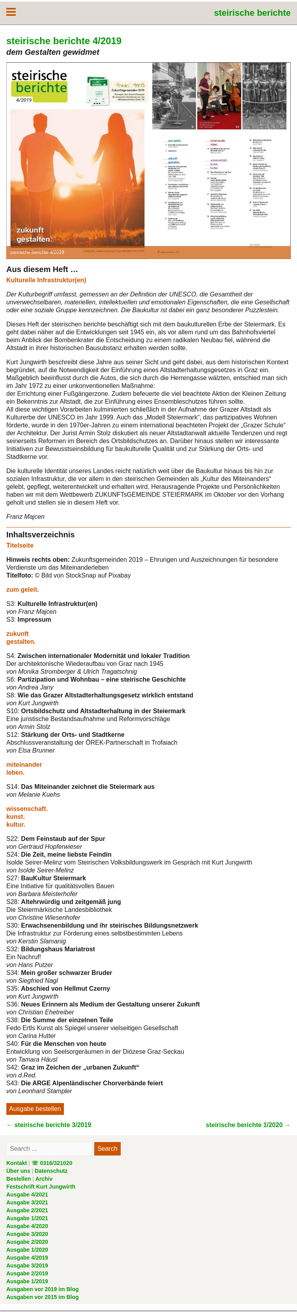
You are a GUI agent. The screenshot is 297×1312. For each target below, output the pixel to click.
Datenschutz (51, 1171)
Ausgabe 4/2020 (27, 1226)
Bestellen (18, 1179)
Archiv (44, 1179)
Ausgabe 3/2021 (27, 1202)
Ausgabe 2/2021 (27, 1210)
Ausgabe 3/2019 (27, 1265)
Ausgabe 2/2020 (27, 1242)
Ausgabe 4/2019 (27, 1257)
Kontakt (16, 1163)
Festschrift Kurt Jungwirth (40, 1186)
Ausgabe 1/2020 (27, 1250)
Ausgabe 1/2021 (27, 1218)
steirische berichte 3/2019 (48, 1125)
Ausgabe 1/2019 (27, 1281)
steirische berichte (252, 13)
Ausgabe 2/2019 (27, 1273)
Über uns (18, 1171)
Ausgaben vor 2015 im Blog (42, 1297)
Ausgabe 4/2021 (27, 1194)
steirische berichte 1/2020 (248, 1125)
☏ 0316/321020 (52, 1163)
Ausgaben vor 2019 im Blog (42, 1289)
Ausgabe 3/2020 (27, 1234)
